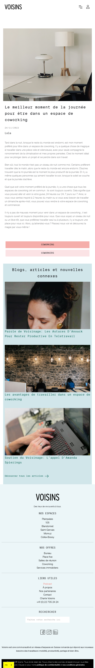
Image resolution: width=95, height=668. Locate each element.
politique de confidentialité (48, 665)
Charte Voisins (47, 598)
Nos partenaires (47, 591)
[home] (39, 7)
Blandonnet (48, 526)
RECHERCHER (47, 612)
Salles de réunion (47, 560)
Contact (47, 595)
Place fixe (47, 557)
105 (47, 523)
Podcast (47, 584)
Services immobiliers (47, 568)
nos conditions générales (74, 665)
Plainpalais (47, 519)
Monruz (47, 533)
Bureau (47, 553)
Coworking (47, 564)
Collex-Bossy (47, 537)
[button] (80, 7)
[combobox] (8, 665)
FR (6, 665)
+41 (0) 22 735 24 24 (47, 602)
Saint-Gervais (47, 530)
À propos (47, 587)
